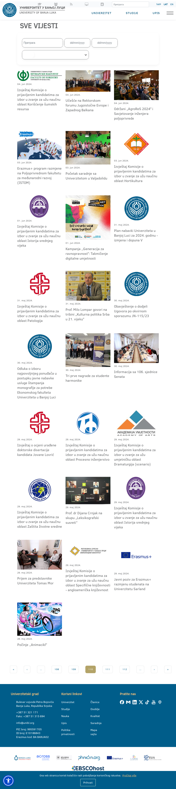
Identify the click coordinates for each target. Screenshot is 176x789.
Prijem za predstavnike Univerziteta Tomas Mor (35, 580)
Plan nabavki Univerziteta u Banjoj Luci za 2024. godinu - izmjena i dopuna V (136, 235)
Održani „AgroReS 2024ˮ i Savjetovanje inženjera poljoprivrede (133, 113)
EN (171, 4)
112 (124, 669)
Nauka (63, 716)
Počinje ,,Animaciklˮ (32, 644)
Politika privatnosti (63, 730)
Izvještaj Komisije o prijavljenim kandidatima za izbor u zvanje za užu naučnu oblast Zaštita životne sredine (39, 519)
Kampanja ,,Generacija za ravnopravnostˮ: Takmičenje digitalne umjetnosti (87, 253)
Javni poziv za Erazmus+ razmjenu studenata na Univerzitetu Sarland (132, 584)
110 (90, 669)
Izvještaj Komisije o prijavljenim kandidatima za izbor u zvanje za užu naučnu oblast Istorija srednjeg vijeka (38, 236)
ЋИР (158, 4)
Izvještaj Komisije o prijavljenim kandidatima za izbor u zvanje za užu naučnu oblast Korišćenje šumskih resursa (38, 99)
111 (107, 669)
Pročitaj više (129, 775)
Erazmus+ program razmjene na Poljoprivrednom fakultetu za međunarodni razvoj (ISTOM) (39, 175)
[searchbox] (28, 55)
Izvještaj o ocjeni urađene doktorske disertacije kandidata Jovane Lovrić (36, 450)
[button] (8, 781)
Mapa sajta (92, 730)
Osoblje (92, 709)
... (41, 669)
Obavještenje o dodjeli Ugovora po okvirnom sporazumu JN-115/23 (131, 311)
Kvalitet (92, 716)
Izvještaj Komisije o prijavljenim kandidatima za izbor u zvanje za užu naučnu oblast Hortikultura (135, 173)
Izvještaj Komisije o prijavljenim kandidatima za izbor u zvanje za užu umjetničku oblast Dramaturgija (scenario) (135, 454)
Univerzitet (101, 13)
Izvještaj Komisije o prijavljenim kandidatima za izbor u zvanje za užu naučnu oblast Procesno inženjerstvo (87, 452)
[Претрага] (146, 4)
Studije (132, 13)
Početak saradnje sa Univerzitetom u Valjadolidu (86, 175)
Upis (156, 13)
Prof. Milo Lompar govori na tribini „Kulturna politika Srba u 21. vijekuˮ (88, 314)
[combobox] (55, 55)
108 (56, 669)
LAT (166, 4)
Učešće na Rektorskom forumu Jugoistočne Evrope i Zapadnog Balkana (87, 105)
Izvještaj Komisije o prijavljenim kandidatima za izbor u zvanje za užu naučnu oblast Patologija (38, 313)
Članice (92, 702)
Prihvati (88, 782)
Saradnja (92, 723)
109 (73, 669)
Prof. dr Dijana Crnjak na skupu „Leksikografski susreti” (84, 518)
